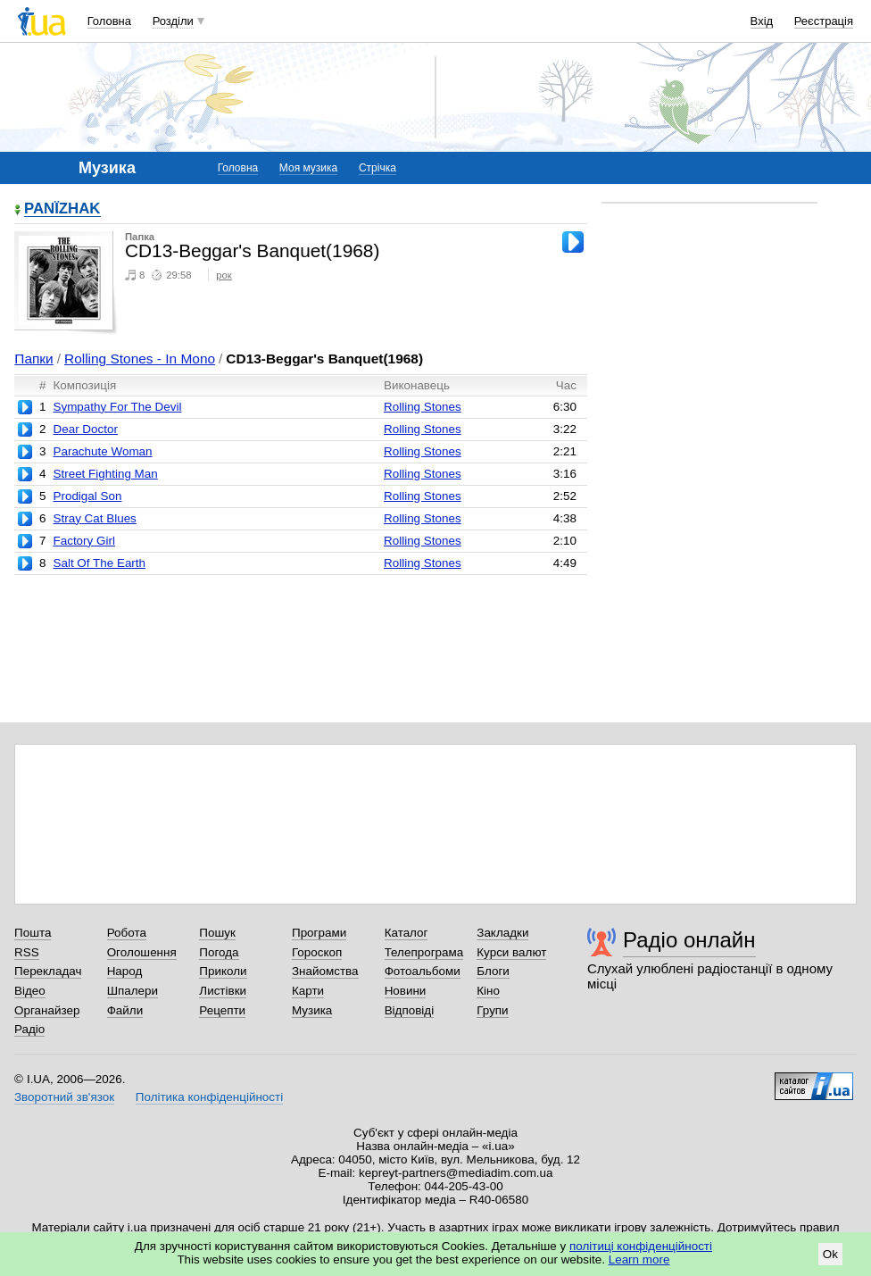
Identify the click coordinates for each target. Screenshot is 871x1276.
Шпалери (132, 990)
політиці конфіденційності (640, 1246)
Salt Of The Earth (99, 563)
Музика (312, 1010)
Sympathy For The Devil (117, 406)
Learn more (639, 1259)
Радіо (29, 1029)
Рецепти (222, 1010)
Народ (125, 971)
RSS (26, 952)
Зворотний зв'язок (64, 1097)
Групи (492, 1010)
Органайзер (46, 1010)
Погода (218, 952)
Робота (126, 932)
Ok (830, 1254)
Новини (406, 990)
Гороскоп (317, 952)
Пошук (217, 932)
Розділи (173, 21)
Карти (308, 990)
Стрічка (377, 168)
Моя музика (308, 168)
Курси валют (511, 952)
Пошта (32, 932)
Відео (30, 990)
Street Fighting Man (105, 473)
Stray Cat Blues (94, 518)
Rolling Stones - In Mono (139, 358)
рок (223, 275)
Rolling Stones (422, 406)
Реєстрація (823, 21)
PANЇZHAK (62, 209)
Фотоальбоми (422, 971)
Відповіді (410, 1010)
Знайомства (325, 971)
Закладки (502, 932)
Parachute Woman (102, 451)
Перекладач (47, 971)
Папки (33, 358)
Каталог (406, 932)
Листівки (222, 990)
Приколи (222, 971)
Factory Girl (83, 540)
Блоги (493, 971)
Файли (125, 1010)
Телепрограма (424, 952)
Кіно (488, 990)
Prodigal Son (87, 496)
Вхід (762, 21)
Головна (109, 21)
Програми (319, 932)
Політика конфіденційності (209, 1097)
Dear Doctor (85, 429)
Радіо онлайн (689, 940)
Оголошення (142, 952)
